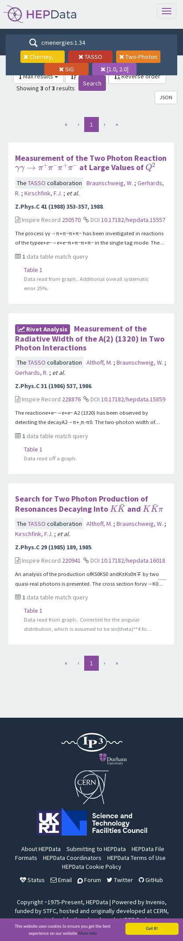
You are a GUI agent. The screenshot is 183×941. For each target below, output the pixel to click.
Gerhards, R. (32, 373)
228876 (71, 399)
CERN (160, 911)
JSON (166, 97)
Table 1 (33, 270)
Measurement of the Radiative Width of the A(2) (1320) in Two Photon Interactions (89, 338)
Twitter (120, 880)
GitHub (151, 880)
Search (92, 83)
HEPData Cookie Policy (91, 867)
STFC (49, 911)
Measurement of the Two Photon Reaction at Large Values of (91, 162)
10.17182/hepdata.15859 (133, 399)
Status (32, 880)
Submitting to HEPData (96, 849)
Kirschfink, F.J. (43, 193)
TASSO (37, 183)
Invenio (155, 902)
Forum (89, 880)
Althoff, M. (99, 362)
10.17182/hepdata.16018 (133, 560)
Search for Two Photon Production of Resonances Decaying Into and (89, 504)
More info (87, 934)
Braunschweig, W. (110, 183)
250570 (71, 220)
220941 (71, 560)
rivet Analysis (42, 329)
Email (61, 880)
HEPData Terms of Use (136, 858)
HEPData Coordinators (72, 858)
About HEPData (41, 849)
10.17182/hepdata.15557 (133, 220)
